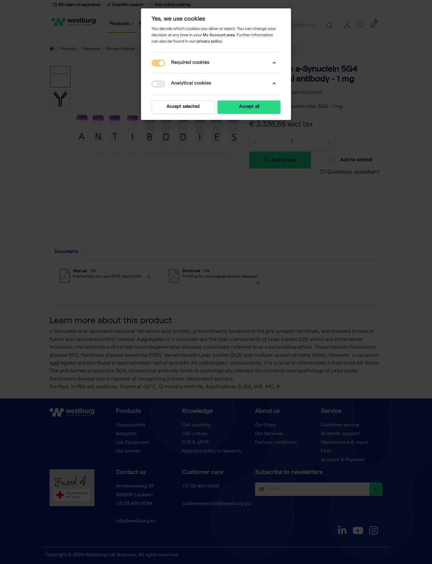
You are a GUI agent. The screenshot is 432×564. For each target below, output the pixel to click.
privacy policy (209, 42)
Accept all (249, 107)
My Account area (219, 35)
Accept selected (183, 107)
